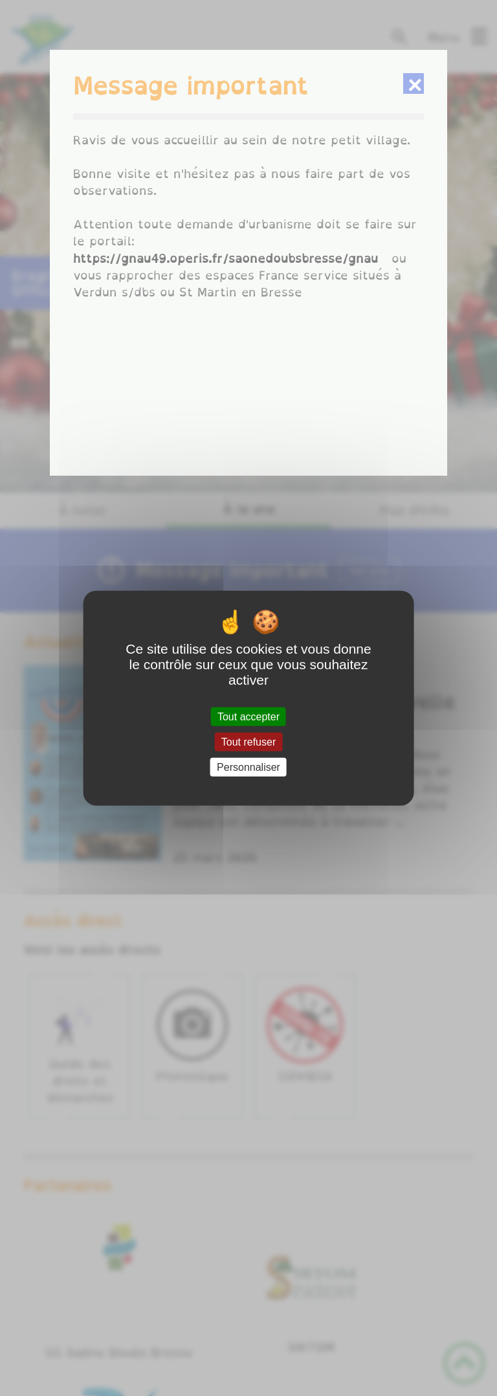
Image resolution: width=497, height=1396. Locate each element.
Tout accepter (248, 716)
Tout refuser (248, 741)
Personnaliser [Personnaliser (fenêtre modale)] (248, 767)
